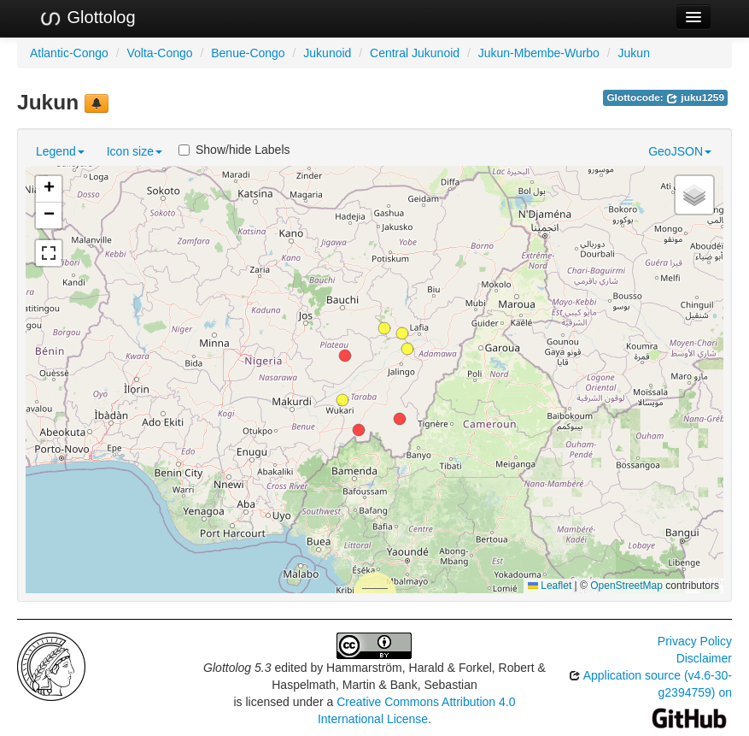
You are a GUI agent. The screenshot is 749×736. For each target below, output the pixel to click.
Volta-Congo (160, 53)
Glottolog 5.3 (237, 667)
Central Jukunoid (414, 53)
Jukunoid (327, 53)
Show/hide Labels (234, 149)
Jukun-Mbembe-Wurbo (539, 53)
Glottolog (87, 18)
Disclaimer (704, 658)
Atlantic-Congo (69, 53)
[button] (345, 355)
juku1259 (695, 97)
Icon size (134, 151)
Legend (60, 151)
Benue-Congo (247, 53)
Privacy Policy (695, 641)
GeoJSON (679, 151)
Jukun (634, 53)
